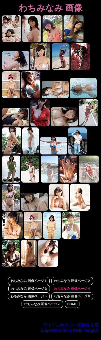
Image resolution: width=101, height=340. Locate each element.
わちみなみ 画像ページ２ (72, 281)
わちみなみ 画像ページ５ (29, 296)
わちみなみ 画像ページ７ (42, 304)
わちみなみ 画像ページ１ (29, 281)
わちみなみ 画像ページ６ (72, 296)
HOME (72, 304)
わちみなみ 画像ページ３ (29, 289)
